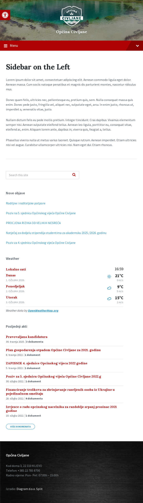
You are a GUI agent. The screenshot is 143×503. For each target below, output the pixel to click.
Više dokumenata (20, 426)
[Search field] (42, 175)
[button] (5, 15)
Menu (71, 45)
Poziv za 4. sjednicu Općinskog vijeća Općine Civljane (41, 243)
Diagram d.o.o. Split (30, 489)
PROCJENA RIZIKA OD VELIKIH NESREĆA (33, 223)
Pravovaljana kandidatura (26, 337)
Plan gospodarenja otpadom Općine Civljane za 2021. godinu (53, 350)
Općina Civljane (71, 31)
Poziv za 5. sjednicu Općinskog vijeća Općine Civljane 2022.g (53, 376)
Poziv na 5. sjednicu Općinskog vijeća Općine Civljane (41, 213)
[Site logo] (71, 25)
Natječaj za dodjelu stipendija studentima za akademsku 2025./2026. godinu (56, 233)
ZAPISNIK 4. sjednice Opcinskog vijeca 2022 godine (46, 363)
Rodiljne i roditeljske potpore (25, 203)
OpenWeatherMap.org (43, 310)
